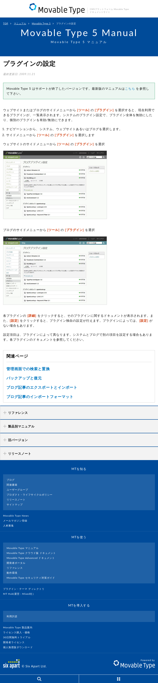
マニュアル (20, 23)
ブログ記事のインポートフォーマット (39, 396)
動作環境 (12, 572)
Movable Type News (17, 515)
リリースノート (16, 499)
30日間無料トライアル (18, 637)
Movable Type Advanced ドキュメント (31, 557)
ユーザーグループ (17, 489)
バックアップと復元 (24, 378)
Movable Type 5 (41, 23)
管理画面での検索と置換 (28, 368)
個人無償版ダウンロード (19, 647)
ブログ (11, 479)
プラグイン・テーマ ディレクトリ (25, 588)
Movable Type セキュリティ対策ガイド (31, 577)
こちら (130, 88)
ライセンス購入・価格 (18, 632)
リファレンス (15, 567)
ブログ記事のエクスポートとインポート (41, 387)
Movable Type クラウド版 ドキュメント (31, 553)
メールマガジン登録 (17, 520)
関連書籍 (12, 484)
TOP (5, 23)
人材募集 (10, 525)
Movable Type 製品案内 (19, 627)
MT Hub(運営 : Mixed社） (21, 593)
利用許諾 (12, 616)
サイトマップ (15, 504)
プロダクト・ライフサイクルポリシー (30, 494)
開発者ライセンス (15, 642)
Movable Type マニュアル (23, 548)
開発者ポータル (16, 562)
